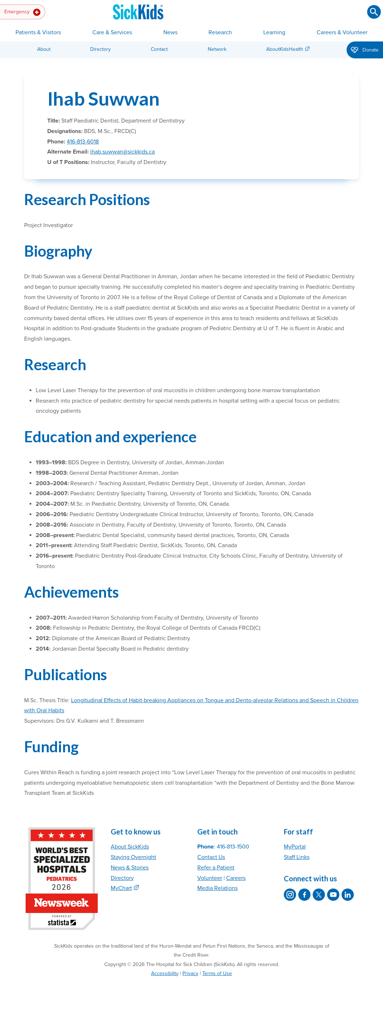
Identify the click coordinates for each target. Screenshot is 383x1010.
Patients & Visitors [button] (38, 32)
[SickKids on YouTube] (333, 895)
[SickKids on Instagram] (290, 895)
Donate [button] (365, 50)
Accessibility (165, 973)
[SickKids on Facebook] (304, 895)
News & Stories (130, 867)
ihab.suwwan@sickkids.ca (122, 151)
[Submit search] (374, 12)
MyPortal (295, 846)
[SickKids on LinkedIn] (348, 895)
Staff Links (296, 857)
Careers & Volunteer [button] (342, 32)
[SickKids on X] (319, 895)
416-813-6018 (83, 141)
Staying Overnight (133, 857)
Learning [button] (274, 32)
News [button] (170, 32)
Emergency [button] (22, 12)
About (43, 49)
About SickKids (130, 846)
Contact (159, 49)
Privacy (190, 973)
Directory (100, 49)
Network (217, 49)
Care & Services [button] (112, 32)
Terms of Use (217, 973)
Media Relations (217, 888)
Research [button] (220, 32)
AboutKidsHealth (284, 49)
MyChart (121, 888)
